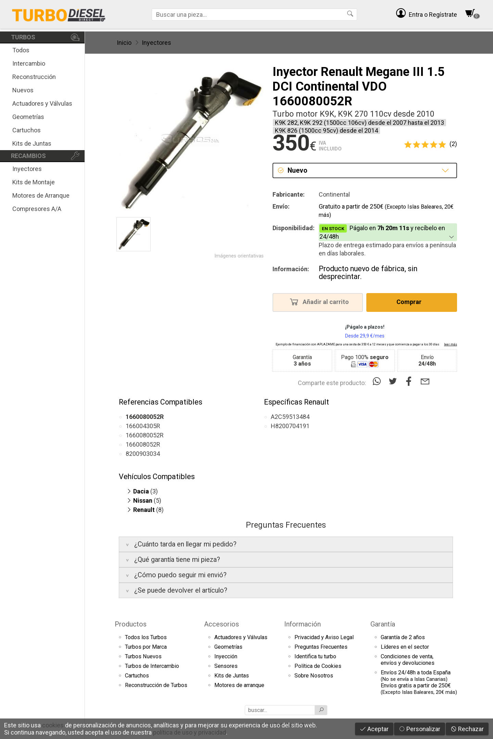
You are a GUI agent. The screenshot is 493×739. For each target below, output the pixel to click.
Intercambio (28, 63)
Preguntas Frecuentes (320, 647)
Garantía (382, 624)
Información (302, 624)
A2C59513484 (290, 416)
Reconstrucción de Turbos (156, 685)
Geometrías (28, 116)
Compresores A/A (36, 208)
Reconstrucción (34, 76)
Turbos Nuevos (143, 656)
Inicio (124, 42)
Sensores (226, 666)
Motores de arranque (239, 685)
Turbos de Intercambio (152, 666)
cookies (53, 725)
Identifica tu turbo (315, 656)
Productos (131, 624)
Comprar (411, 301)
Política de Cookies (317, 666)
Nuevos (23, 90)
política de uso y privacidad (189, 732)
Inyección (225, 656)
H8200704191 (290, 426)
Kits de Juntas (31, 143)
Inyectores (27, 168)
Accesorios (221, 624)
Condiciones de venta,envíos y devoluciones (407, 659)
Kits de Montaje (33, 182)
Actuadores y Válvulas (42, 103)
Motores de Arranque (40, 195)
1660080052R (145, 435)
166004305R (143, 426)
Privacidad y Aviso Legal (324, 637)
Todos (20, 50)
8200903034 (143, 453)
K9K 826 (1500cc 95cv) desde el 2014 (326, 130)
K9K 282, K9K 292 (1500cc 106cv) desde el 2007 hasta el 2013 (359, 122)
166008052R (143, 444)
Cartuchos (26, 130)
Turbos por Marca (146, 647)
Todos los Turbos (146, 637)
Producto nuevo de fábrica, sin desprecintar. (368, 273)
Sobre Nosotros (313, 675)
